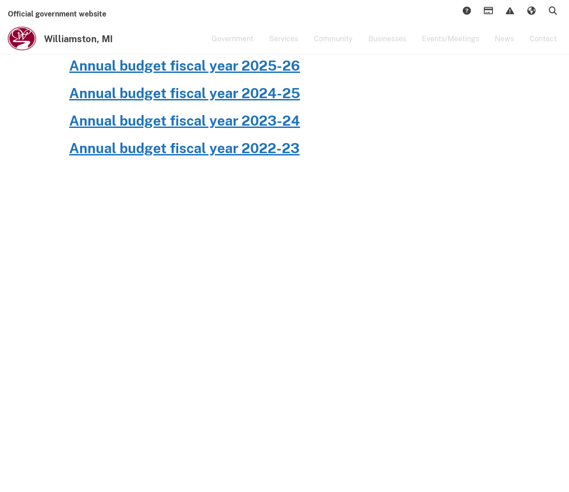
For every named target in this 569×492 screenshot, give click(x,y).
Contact (543, 44)
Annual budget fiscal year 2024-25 (184, 148)
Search (552, 11)
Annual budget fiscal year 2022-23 (184, 203)
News (504, 44)
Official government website (57, 14)
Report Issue (509, 11)
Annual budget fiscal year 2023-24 (184, 175)
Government (232, 44)
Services (283, 44)
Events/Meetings (450, 44)
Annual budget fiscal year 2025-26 (184, 120)
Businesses (387, 44)
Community (333, 44)
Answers (466, 11)
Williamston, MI (78, 44)
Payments (487, 11)
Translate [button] (531, 11)
